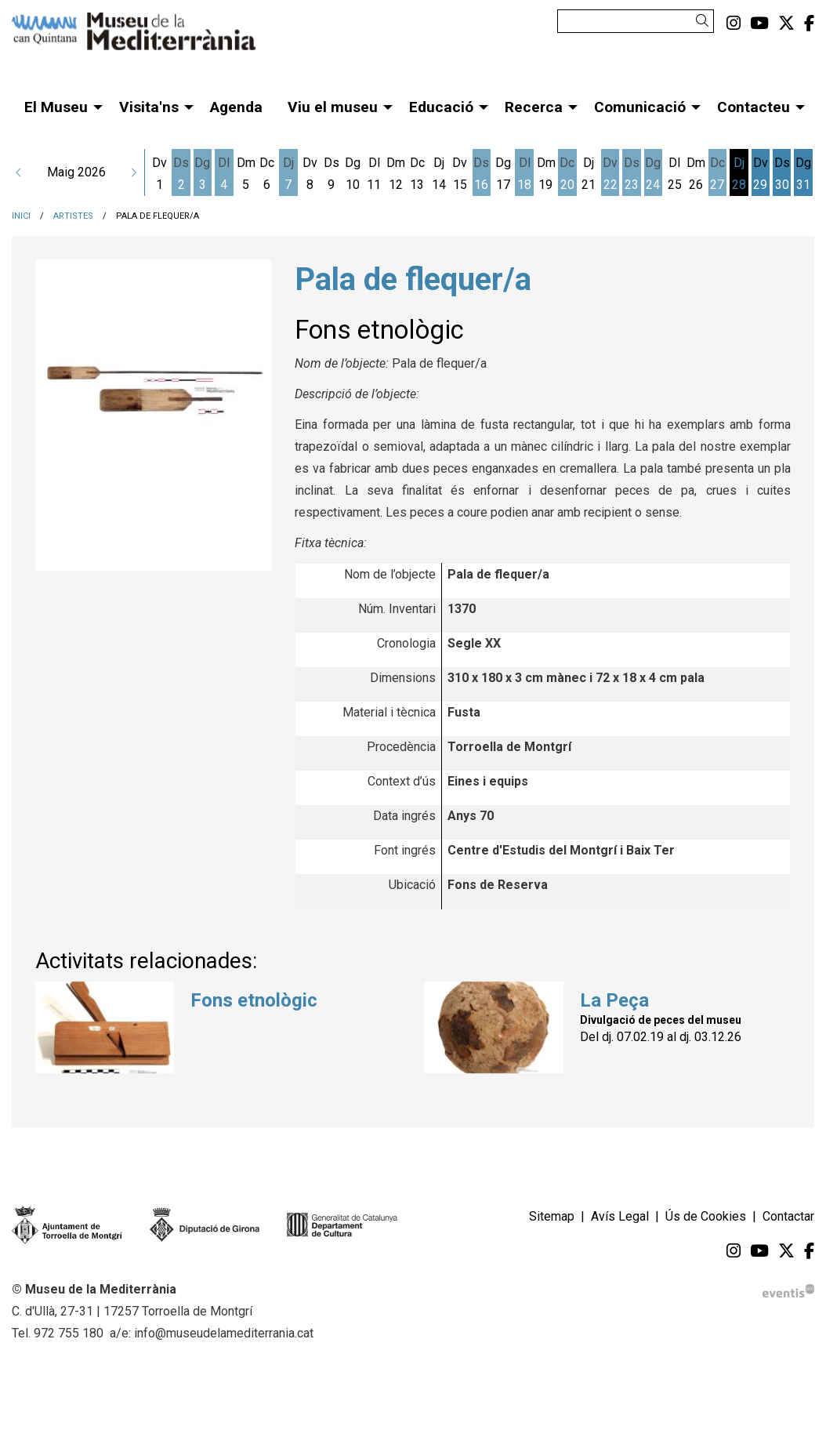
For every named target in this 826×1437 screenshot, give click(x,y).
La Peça (614, 1000)
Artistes (73, 216)
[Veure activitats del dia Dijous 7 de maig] (288, 174)
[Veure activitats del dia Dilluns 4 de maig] (224, 174)
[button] (705, 21)
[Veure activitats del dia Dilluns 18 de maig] (524, 174)
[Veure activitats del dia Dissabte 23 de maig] (631, 174)
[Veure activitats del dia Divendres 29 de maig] (761, 174)
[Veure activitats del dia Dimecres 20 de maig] (567, 174)
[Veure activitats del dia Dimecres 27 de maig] (717, 174)
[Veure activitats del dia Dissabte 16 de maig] (482, 174)
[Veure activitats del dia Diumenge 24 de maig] (653, 174)
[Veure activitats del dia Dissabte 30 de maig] (782, 174)
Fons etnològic (253, 1000)
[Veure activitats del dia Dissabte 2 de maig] (181, 174)
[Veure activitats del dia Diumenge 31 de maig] (803, 174)
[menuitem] (733, 23)
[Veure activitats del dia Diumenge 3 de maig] (203, 174)
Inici (21, 216)
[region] (153, 416)
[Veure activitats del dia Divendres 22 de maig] (610, 174)
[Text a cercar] (635, 21)
